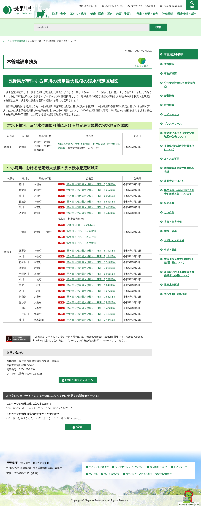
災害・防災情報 (173, 221)
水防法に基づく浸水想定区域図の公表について (179, 135)
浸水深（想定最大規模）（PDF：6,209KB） (91, 184)
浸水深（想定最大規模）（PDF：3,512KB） (91, 262)
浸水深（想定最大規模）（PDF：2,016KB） (91, 268)
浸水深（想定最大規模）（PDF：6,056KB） (91, 195)
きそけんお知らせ (174, 240)
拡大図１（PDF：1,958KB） (82, 231)
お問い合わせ (164, 474)
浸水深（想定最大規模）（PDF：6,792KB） (91, 250)
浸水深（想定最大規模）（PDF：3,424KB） (91, 308)
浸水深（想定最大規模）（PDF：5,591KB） (91, 201)
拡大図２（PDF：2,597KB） (82, 237)
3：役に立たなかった (61, 408)
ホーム (6, 41)
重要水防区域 (171, 284)
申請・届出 (170, 249)
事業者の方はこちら (175, 181)
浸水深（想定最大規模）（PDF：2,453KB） (91, 207)
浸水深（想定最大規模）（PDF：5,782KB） (91, 279)
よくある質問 (171, 158)
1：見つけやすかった (21, 418)
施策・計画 (170, 231)
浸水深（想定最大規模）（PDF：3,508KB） (91, 302)
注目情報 (169, 105)
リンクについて (111, 474)
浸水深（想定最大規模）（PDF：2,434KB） (91, 319)
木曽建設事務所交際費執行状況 (179, 170)
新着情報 (169, 95)
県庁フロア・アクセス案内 (139, 474)
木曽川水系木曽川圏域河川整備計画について (179, 261)
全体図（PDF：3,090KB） (81, 225)
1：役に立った (17, 408)
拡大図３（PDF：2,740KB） (82, 243)
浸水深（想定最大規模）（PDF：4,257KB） (91, 190)
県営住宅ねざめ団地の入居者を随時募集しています (179, 192)
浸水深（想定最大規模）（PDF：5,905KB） (91, 273)
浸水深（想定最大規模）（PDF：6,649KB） (91, 285)
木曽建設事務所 (20, 41)
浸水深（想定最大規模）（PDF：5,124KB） (91, 256)
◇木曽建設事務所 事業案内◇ (179, 85)
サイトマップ (171, 114)
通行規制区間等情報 (175, 294)
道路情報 (169, 64)
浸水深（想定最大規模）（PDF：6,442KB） (91, 213)
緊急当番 (169, 203)
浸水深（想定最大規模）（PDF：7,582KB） (91, 296)
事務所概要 (170, 73)
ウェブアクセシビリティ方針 (129, 467)
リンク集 (169, 212)
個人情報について (158, 467)
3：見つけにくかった (69, 418)
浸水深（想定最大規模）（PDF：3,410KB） (91, 314)
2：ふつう (37, 408)
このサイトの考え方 (99, 467)
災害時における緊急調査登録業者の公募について (179, 274)
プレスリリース (173, 123)
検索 (192, 7)
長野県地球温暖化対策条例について (179, 148)
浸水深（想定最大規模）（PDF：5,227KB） (91, 291)
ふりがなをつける (114, 6)
